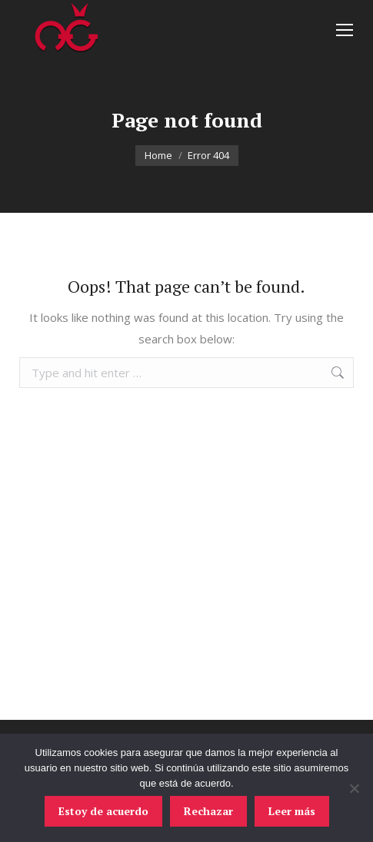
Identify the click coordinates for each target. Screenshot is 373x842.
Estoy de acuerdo (103, 811)
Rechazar (208, 811)
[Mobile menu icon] (344, 30)
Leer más (291, 811)
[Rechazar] (353, 788)
